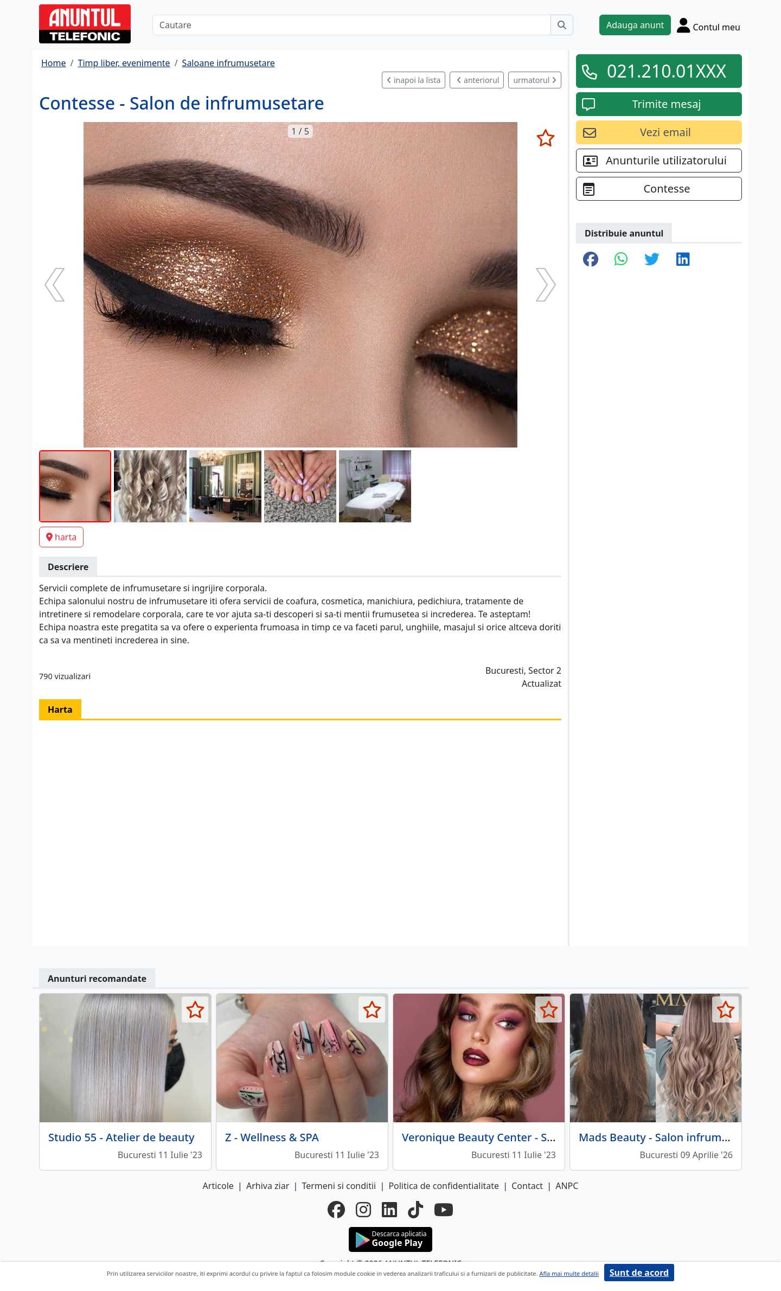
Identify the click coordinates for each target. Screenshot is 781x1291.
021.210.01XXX (666, 70)
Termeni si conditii (339, 1186)
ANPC (566, 1186)
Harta (60, 709)
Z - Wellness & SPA (272, 1137)
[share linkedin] (683, 260)
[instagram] (363, 1210)
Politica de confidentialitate (443, 1186)
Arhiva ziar (267, 1186)
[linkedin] (389, 1210)
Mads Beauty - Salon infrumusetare (670, 1137)
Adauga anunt (635, 25)
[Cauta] (561, 25)
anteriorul (478, 80)
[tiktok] (415, 1210)
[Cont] (709, 25)
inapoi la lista (413, 80)
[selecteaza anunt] (545, 138)
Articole (218, 1186)
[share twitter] (652, 260)
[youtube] (443, 1210)
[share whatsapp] (621, 260)
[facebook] (336, 1210)
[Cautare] (351, 25)
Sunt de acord (639, 1273)
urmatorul (534, 80)
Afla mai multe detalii (568, 1273)
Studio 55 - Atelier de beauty (121, 1137)
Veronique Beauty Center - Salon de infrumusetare (532, 1137)
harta (61, 537)
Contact (527, 1186)
